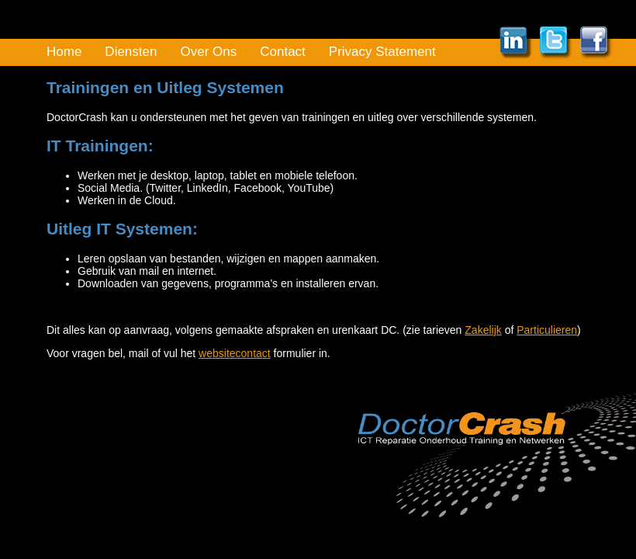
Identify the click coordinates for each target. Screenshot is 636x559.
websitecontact (235, 353)
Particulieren (547, 330)
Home (64, 51)
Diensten (131, 51)
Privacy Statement (382, 51)
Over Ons (208, 51)
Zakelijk (483, 330)
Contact (283, 51)
